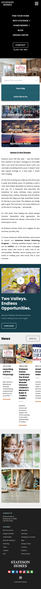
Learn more (9, 326)
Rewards (24, 530)
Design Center (20, 35)
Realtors (24, 550)
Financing (6, 544)
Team (5, 547)
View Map (20, 88)
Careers (5, 550)
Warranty (24, 534)
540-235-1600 (20, 50)
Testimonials (7, 537)
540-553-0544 (8, 521)
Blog (20, 30)
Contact (20, 45)
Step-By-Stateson (9, 540)
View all (32, 338)
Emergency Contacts (28, 537)
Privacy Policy (25, 554)
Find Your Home (20, 15)
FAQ (4, 554)
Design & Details (8, 534)
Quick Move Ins (20, 96)
